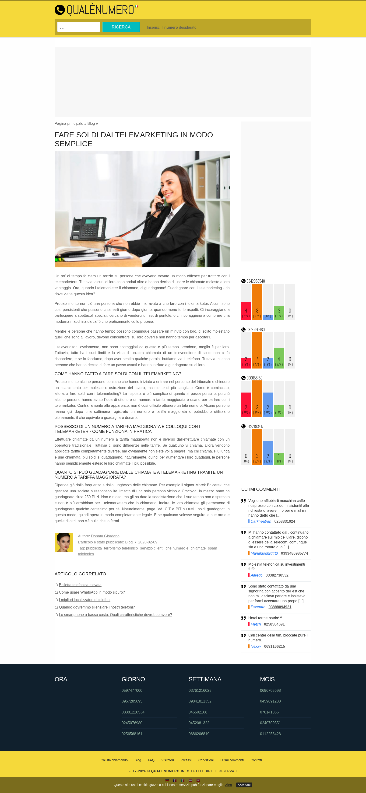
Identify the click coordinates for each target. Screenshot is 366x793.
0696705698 (270, 690)
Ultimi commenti (232, 760)
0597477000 (132, 690)
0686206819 (199, 734)
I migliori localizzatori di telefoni (84, 600)
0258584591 (274, 624)
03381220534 (133, 712)
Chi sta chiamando (114, 760)
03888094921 (279, 607)
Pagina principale (69, 123)
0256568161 (132, 734)
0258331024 (284, 521)
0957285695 (132, 701)
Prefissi (186, 760)
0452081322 (199, 723)
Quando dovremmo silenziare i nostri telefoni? (97, 607)
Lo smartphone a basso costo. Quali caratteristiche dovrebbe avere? (115, 615)
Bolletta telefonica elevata (80, 585)
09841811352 (200, 701)
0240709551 (270, 723)
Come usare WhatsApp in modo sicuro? (92, 592)
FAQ (151, 760)
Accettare (244, 785)
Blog (91, 123)
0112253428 (270, 734)
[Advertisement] (183, 82)
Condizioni (206, 760)
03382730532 (277, 575)
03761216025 (200, 690)
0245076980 (132, 723)
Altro (228, 785)
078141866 (269, 712)
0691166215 (274, 646)
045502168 (198, 712)
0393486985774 (294, 553)
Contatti (256, 760)
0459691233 (270, 701)
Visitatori (168, 760)
